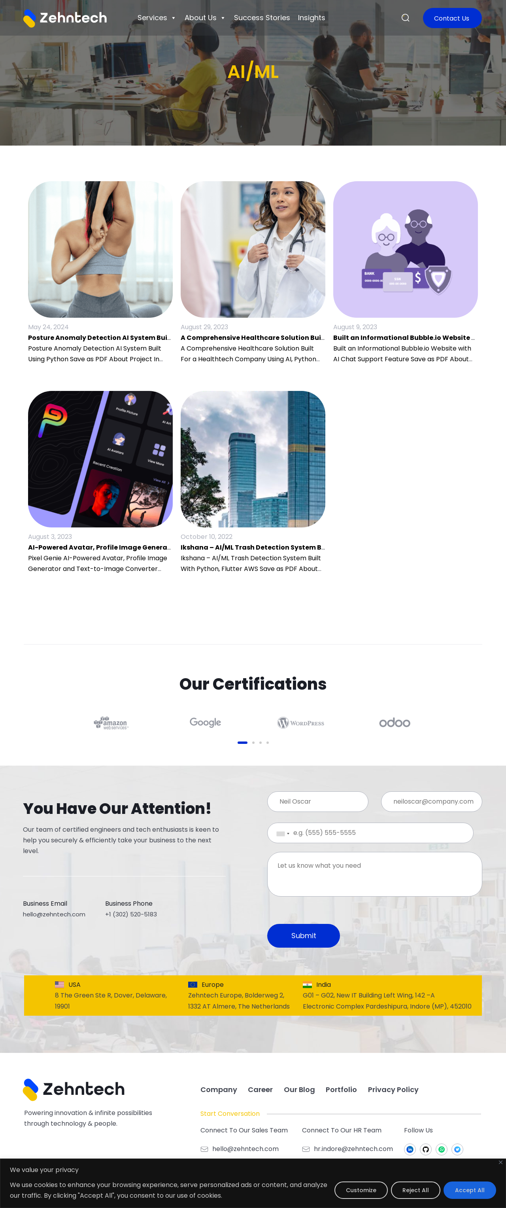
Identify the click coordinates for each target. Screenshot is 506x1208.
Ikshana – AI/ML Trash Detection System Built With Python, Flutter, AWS (300, 547)
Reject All (415, 1190)
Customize (361, 1190)
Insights (311, 18)
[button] (406, 18)
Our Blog (299, 1089)
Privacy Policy (393, 1089)
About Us (205, 18)
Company (218, 1089)
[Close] (500, 1162)
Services (157, 18)
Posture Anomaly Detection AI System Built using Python (123, 337)
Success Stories (262, 18)
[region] (253, 1183)
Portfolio (341, 1089)
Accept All (470, 1190)
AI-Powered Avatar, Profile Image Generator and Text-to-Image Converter (154, 547)
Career (260, 1089)
